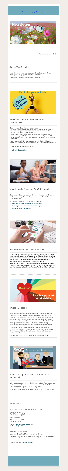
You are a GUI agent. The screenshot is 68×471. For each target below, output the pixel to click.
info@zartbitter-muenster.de (24, 426)
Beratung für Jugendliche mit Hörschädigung (27, 203)
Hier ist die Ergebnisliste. (18, 150)
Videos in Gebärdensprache (21, 208)
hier (47, 335)
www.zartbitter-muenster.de (25, 424)
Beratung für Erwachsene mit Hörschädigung (27, 206)
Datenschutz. (28, 442)
